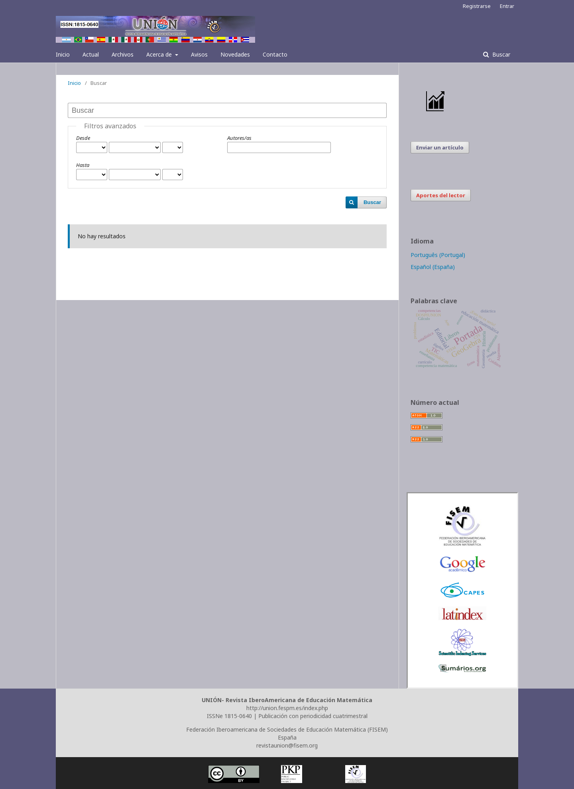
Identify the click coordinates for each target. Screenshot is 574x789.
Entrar (507, 6)
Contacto (275, 54)
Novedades (235, 54)
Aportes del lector (440, 195)
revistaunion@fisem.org (287, 745)
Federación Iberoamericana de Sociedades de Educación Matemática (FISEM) (287, 729)
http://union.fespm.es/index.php (287, 708)
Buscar (500, 54)
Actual (91, 54)
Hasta (82, 165)
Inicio (63, 54)
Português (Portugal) (438, 255)
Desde (83, 137)
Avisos (199, 54)
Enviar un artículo (440, 147)
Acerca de (159, 54)
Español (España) (433, 267)
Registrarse (477, 6)
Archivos (123, 54)
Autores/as (239, 137)
